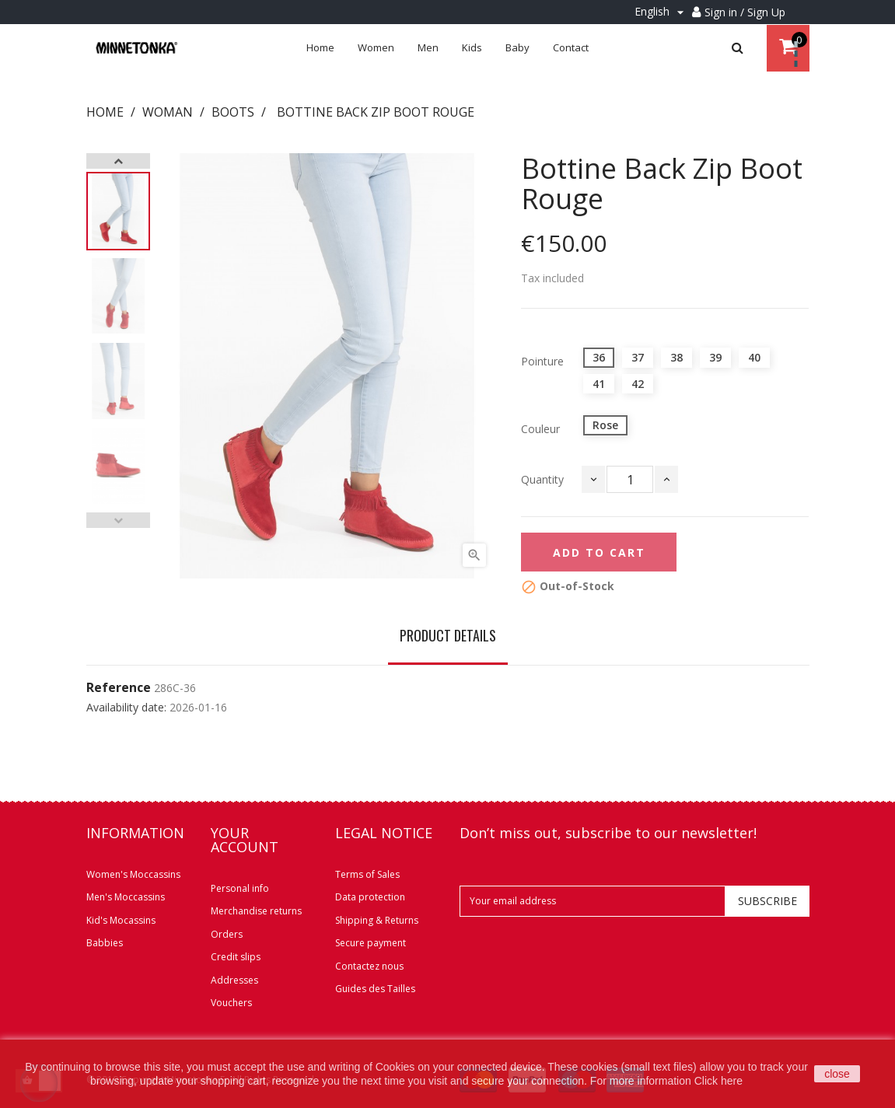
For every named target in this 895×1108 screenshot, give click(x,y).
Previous (118, 520)
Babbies (104, 942)
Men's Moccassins (125, 897)
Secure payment (370, 942)
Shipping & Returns (376, 920)
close (837, 1074)
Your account (244, 839)
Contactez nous (369, 966)
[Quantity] (630, 479)
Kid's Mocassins (121, 920)
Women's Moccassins (133, 874)
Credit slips (235, 956)
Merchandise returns (256, 911)
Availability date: (126, 708)
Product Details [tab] (448, 635)
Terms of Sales (367, 874)
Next (118, 161)
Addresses (234, 980)
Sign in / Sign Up (744, 12)
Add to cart (599, 552)
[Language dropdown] (661, 12)
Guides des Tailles (375, 988)
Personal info (240, 888)
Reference (118, 688)
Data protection (370, 897)
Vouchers (231, 1002)
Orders (227, 934)
